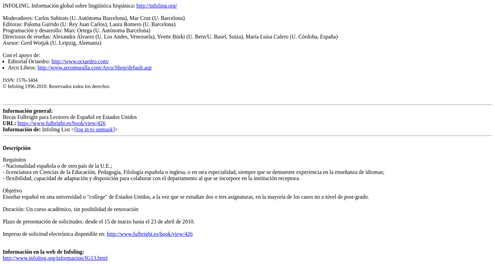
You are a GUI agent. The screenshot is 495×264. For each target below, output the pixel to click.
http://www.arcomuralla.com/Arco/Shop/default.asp (94, 67)
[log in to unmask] (94, 129)
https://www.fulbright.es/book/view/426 (62, 123)
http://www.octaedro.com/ (80, 61)
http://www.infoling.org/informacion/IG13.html (55, 258)
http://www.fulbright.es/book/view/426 (150, 234)
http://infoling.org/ (156, 6)
